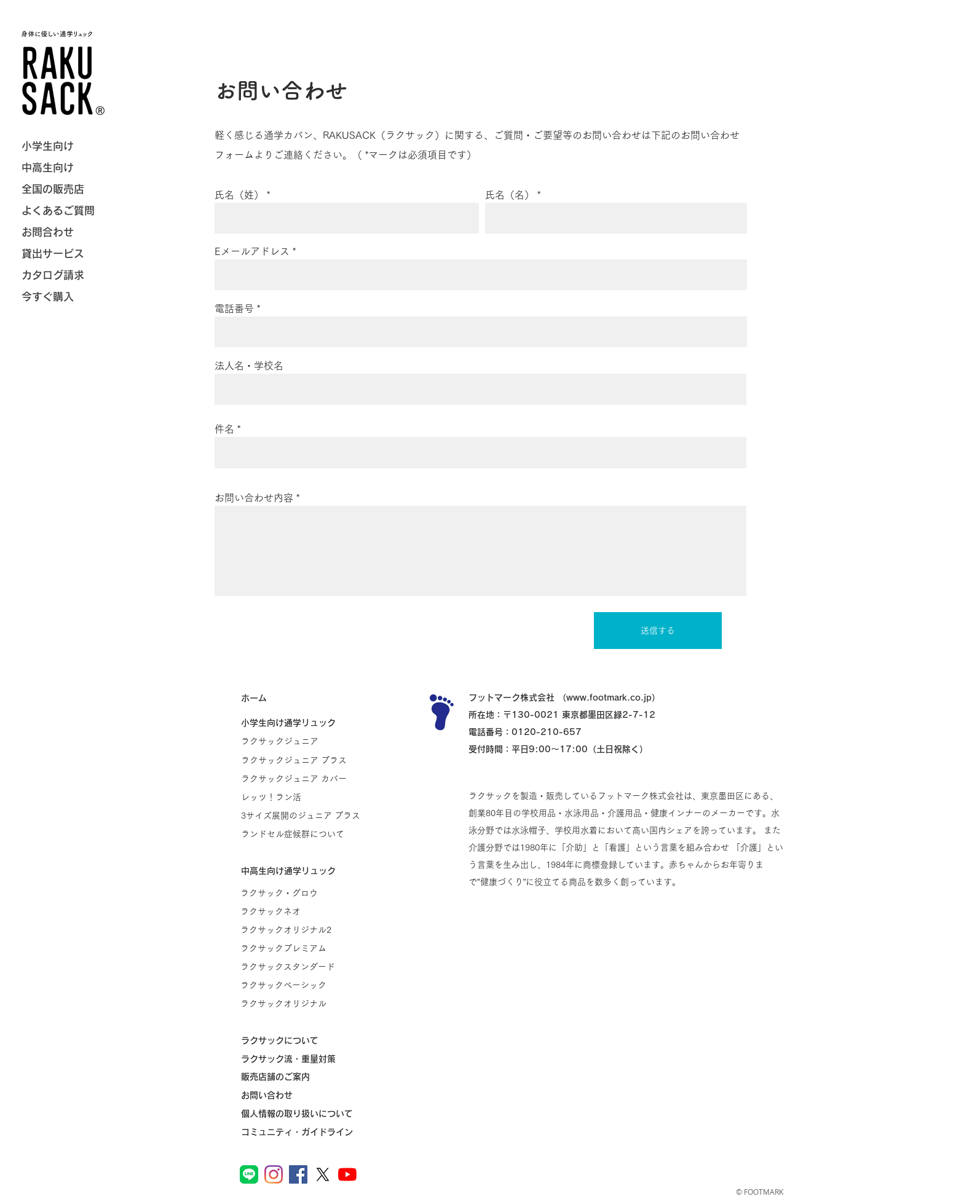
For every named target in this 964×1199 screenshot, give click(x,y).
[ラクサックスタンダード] (300, 966)
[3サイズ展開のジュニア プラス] (301, 815)
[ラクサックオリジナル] (300, 1003)
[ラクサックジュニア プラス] (301, 760)
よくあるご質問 (58, 210)
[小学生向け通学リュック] (301, 723)
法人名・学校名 (249, 366)
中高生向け (48, 167)
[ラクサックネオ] (300, 911)
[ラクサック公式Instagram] (273, 1174)
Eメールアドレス (252, 251)
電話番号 (234, 308)
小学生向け (48, 146)
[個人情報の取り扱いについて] (301, 1113)
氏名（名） (509, 195)
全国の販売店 (53, 189)
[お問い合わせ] (301, 1095)
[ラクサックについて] (301, 1040)
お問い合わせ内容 (254, 498)
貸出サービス (53, 253)
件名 (224, 429)
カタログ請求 (53, 275)
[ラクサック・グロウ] (300, 893)
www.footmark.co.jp (609, 697)
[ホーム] (301, 698)
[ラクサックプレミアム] (300, 948)
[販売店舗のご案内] (301, 1076)
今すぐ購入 (48, 296)
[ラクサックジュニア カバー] (301, 778)
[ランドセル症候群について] (301, 834)
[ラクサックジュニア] (301, 741)
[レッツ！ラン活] (301, 797)
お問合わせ (48, 232)
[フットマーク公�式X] (323, 1174)
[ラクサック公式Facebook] (298, 1174)
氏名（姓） (239, 195)
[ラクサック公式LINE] (249, 1174)
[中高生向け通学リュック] (301, 871)
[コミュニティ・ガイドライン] (301, 1132)
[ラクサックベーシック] (300, 985)
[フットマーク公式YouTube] (347, 1174)
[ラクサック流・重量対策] (301, 1059)
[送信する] (658, 630)
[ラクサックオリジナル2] (300, 930)
